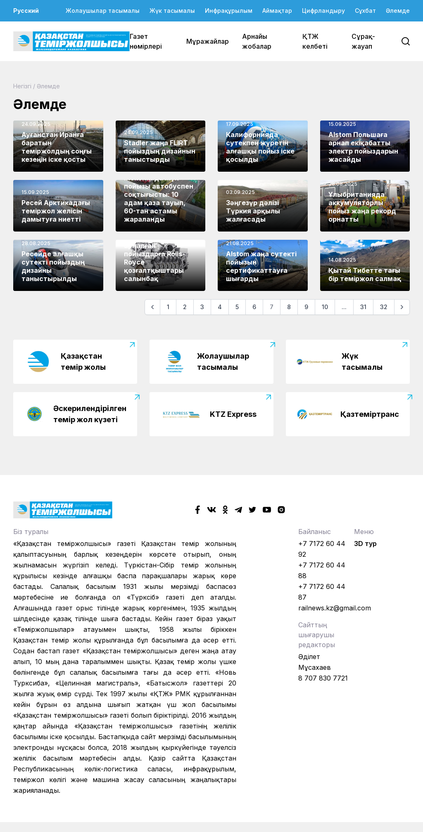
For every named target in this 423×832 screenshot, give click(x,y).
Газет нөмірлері (146, 41)
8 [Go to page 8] (289, 306)
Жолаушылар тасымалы (103, 10)
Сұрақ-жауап (363, 41)
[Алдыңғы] (152, 307)
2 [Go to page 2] (185, 306)
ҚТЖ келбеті (315, 41)
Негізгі (22, 86)
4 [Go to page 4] (220, 306)
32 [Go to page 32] (383, 306)
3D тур (365, 543)
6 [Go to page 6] (254, 306)
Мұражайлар (207, 41)
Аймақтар (277, 10)
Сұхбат (365, 10)
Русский (26, 10)
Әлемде (398, 10)
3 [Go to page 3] (202, 306)
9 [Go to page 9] (306, 306)
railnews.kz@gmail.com (334, 608)
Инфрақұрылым (228, 10)
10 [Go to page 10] (325, 306)
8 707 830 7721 (323, 678)
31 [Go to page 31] (363, 306)
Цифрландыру (323, 10)
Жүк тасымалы (172, 10)
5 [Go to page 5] (237, 306)
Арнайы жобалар (256, 41)
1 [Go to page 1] (168, 306)
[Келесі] (402, 307)
